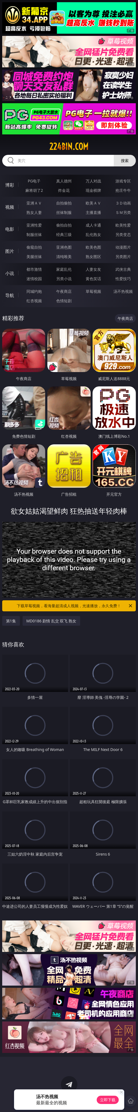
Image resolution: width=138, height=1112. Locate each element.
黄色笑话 (93, 278)
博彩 (9, 185)
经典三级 (64, 234)
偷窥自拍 (34, 247)
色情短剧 (64, 300)
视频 (9, 207)
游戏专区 (123, 181)
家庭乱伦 (64, 269)
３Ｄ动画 (123, 203)
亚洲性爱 (34, 225)
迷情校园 (34, 278)
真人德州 (64, 181)
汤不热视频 (123, 291)
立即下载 (107, 1099)
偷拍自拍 (64, 225)
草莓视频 (93, 291)
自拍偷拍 (64, 203)
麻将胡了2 (34, 190)
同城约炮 (34, 291)
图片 (9, 251)
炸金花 (64, 190)
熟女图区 (93, 256)
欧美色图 (93, 247)
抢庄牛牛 (123, 190)
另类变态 (123, 234)
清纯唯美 (64, 256)
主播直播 (93, 212)
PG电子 (34, 181)
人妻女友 (93, 269)
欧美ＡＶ (93, 203)
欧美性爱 (123, 225)
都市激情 (34, 269)
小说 (9, 273)
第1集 (11, 620)
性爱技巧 (123, 278)
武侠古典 (123, 269)
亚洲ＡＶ (34, 203)
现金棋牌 (93, 190)
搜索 (125, 160)
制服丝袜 (34, 234)
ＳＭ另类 (123, 212)
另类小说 (64, 278)
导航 (9, 295)
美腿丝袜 (34, 256)
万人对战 (93, 181)
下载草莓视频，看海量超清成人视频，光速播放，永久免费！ (75, 606)
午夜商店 (64, 291)
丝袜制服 (64, 212)
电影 (9, 229)
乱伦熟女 (93, 234)
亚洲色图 (64, 247)
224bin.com (68, 146)
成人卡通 (93, 225)
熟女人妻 (34, 212)
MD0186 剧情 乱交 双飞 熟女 (51, 620)
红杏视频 (34, 300)
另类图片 (123, 256)
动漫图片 (123, 247)
